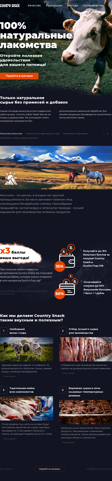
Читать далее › (9, 376)
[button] (104, 134)
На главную (6, 469)
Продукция (54, 5)
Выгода (72, 5)
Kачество (34, 5)
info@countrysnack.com (99, 469)
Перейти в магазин (19, 75)
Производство (93, 5)
